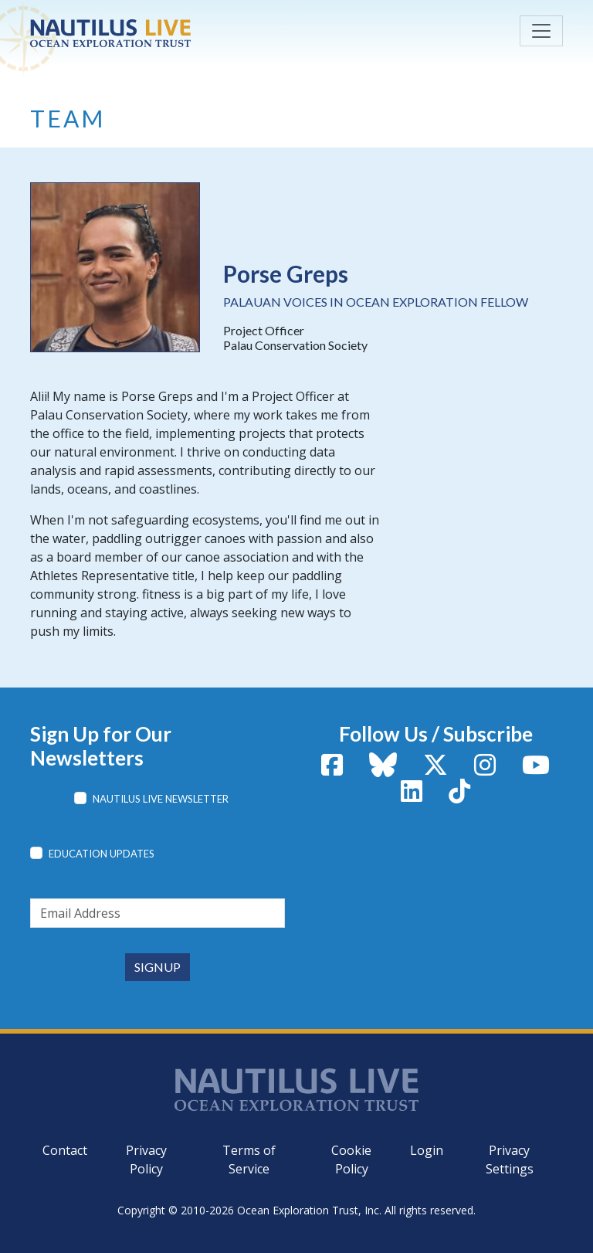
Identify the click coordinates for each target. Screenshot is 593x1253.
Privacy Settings (510, 1159)
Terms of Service (249, 1159)
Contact (64, 1150)
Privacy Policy (146, 1159)
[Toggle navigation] (541, 30)
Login (426, 1150)
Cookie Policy (351, 1159)
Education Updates (101, 853)
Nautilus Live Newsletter (161, 799)
